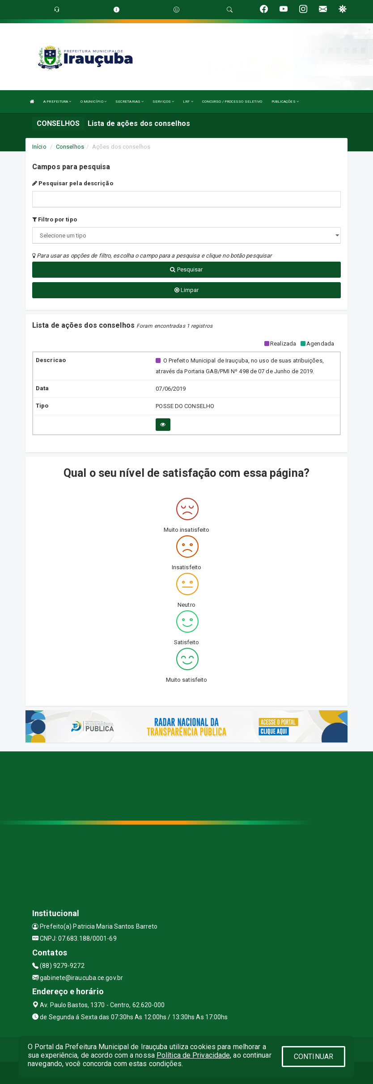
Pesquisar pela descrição (72, 183)
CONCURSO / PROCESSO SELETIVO (232, 102)
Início (39, 146)
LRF (188, 102)
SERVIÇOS (163, 102)
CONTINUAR (313, 1056)
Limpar (186, 290)
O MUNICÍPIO (93, 102)
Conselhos (70, 146)
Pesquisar (186, 269)
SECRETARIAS (129, 102)
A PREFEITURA (57, 102)
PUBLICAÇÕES (285, 102)
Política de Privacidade (193, 1055)
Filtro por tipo (54, 219)
